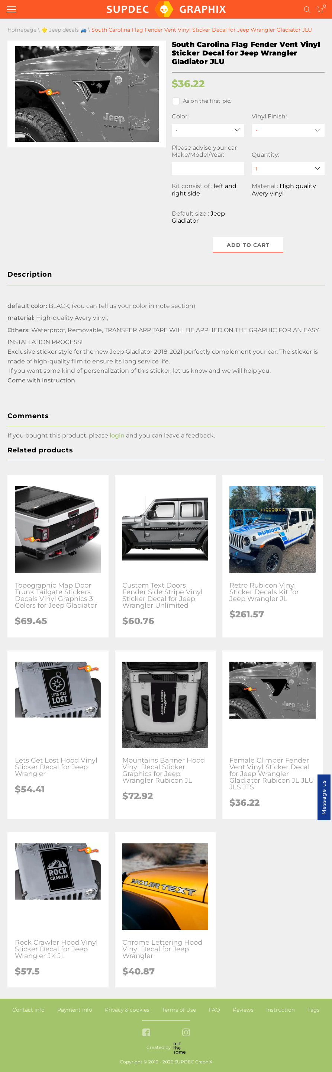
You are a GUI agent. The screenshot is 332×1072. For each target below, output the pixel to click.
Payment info (74, 1009)
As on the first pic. (202, 101)
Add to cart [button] (248, 245)
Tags (313, 1009)
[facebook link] (146, 1033)
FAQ (214, 1009)
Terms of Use (179, 1009)
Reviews (243, 1009)
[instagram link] (186, 1033)
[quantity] (288, 168)
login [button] (117, 435)
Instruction (280, 1009)
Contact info (28, 1009)
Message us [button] (323, 797)
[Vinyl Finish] (288, 130)
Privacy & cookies (127, 1009)
